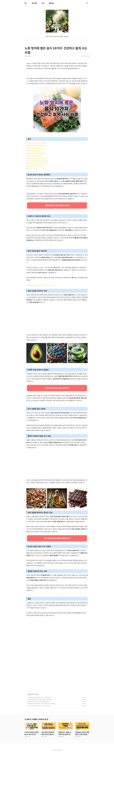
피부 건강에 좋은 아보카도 (36, 173)
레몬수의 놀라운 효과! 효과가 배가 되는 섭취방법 (38, 755)
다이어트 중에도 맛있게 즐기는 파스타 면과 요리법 (38, 747)
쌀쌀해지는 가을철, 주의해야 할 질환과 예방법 (37, 751)
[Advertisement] (57, 87)
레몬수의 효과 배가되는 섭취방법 (57, 438)
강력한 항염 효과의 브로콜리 (36, 178)
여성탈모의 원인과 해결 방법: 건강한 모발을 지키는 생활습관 (40, 753)
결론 (29, 194)
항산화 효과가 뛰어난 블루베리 (37, 168)
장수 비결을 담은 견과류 (35, 181)
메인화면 (34, 3)
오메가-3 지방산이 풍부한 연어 (37, 170)
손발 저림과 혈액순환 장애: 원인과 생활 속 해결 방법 (38, 749)
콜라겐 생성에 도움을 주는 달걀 (37, 183)
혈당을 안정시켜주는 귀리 (35, 191)
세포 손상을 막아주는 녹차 (36, 175)
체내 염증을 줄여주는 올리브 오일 (38, 186)
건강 (43, 3)
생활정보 (51, 3)
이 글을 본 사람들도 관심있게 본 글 (36, 769)
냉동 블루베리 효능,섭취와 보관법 (57, 255)
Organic (60, 800)
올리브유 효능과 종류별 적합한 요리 (57, 588)
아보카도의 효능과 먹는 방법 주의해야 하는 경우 (40, 335)
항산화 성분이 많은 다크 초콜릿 (37, 188)
